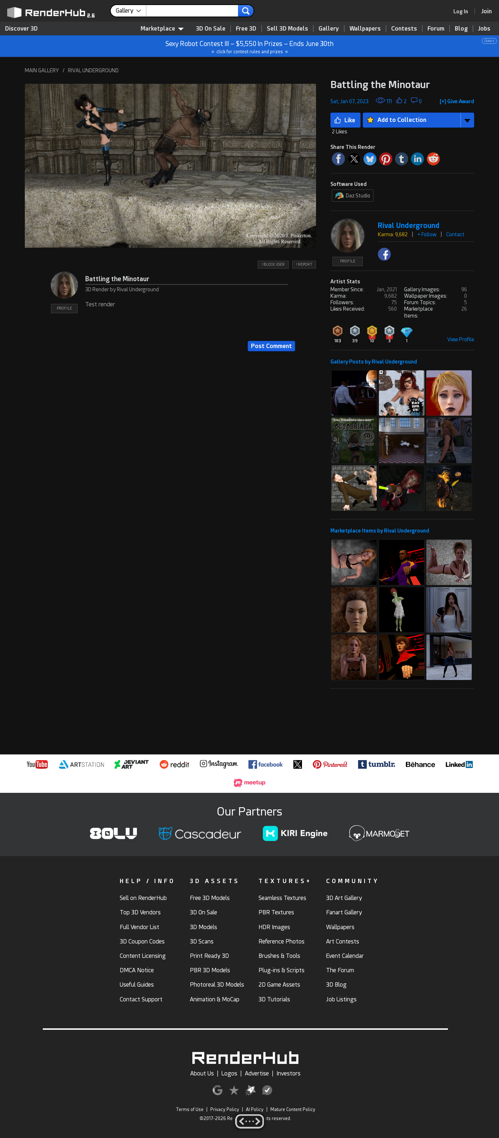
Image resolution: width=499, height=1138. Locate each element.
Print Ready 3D (209, 955)
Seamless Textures (282, 898)
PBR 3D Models (210, 970)
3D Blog (336, 984)
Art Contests (342, 941)
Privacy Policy (224, 1109)
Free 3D (246, 28)
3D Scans (202, 941)
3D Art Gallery (344, 898)
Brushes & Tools (279, 955)
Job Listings (341, 999)
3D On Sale (210, 28)
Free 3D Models (210, 898)
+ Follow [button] (426, 234)
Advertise (257, 1073)
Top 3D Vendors (140, 912)
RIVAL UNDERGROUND (93, 70)
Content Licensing (143, 955)
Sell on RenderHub (143, 898)
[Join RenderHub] (486, 11)
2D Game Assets (279, 984)
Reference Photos (281, 941)
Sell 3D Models (287, 28)
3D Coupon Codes (142, 941)
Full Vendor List (139, 927)
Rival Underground (409, 225)
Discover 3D (21, 28)
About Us (202, 1073)
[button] (170, 165)
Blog (461, 28)
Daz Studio (352, 195)
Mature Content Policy (292, 1109)
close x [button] (489, 41)
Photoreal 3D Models (217, 984)
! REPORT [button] (304, 264)
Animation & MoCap (214, 999)
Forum (435, 28)
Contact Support (141, 999)
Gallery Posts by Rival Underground (373, 362)
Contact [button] (455, 234)
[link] (463, 11)
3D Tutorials (274, 999)
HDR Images (274, 927)
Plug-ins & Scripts (281, 970)
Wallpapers (365, 28)
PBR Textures (276, 912)
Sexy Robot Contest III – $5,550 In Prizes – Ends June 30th (250, 46)
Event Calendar (345, 955)
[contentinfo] (131, 11)
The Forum (340, 970)
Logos (229, 1073)
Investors (288, 1073)
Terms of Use (189, 1109)
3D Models (203, 927)
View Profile (460, 339)
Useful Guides (137, 984)
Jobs (484, 28)
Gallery (329, 28)
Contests (404, 28)
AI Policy (255, 1109)
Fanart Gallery (344, 912)
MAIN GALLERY (42, 70)
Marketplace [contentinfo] (162, 28)
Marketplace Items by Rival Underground (379, 531)
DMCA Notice (137, 970)
